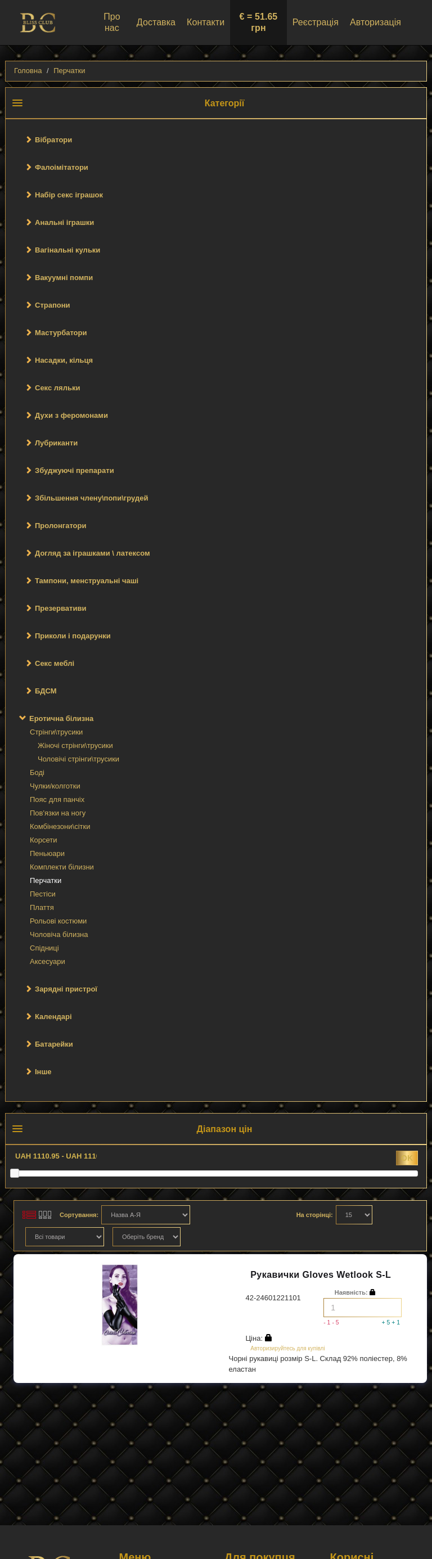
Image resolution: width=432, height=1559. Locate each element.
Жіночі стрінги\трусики (75, 745)
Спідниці (44, 948)
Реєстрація (315, 22)
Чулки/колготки (55, 786)
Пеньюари (47, 853)
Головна (28, 70)
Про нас (112, 22)
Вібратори (53, 140)
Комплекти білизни (62, 867)
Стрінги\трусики (56, 732)
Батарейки (54, 1044)
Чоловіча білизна (59, 934)
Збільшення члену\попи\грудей (91, 498)
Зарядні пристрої (66, 989)
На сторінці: (314, 1214)
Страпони (52, 305)
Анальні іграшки (64, 222)
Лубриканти (56, 443)
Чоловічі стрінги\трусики (78, 759)
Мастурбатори (61, 332)
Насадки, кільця (64, 360)
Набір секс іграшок (69, 195)
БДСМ (46, 691)
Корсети (43, 840)
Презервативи (60, 608)
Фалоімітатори (61, 167)
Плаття (42, 907)
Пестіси (43, 894)
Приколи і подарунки (73, 636)
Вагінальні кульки (67, 250)
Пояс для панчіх (57, 799)
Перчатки (69, 70)
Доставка (156, 22)
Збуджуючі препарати (74, 470)
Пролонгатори (61, 525)
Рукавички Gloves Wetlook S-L (320, 1274)
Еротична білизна (61, 718)
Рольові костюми (58, 921)
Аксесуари (47, 961)
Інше (43, 1071)
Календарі (53, 1016)
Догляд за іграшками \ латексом (92, 553)
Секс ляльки (57, 388)
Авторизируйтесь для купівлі (287, 1348)
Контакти (205, 22)
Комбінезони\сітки (60, 826)
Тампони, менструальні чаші (86, 580)
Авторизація (375, 22)
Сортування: (79, 1214)
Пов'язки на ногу (58, 813)
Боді (37, 772)
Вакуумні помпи (64, 277)
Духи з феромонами (71, 415)
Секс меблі (54, 663)
